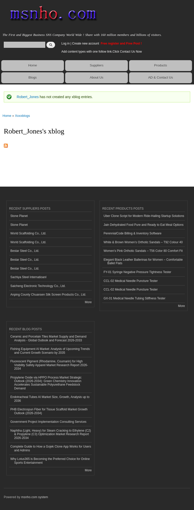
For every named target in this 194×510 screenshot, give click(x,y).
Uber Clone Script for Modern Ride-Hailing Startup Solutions (144, 216)
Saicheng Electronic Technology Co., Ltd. (37, 286)
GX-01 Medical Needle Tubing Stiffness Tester (134, 298)
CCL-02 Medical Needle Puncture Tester (131, 281)
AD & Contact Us (160, 77)
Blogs (33, 77)
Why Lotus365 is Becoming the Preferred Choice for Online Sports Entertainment (50, 460)
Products (160, 65)
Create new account (86, 43)
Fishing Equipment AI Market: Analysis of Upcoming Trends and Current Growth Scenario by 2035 (50, 350)
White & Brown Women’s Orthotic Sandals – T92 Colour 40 (143, 242)
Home (32, 65)
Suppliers (96, 65)
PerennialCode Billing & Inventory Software (132, 233)
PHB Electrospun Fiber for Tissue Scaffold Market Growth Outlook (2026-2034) (49, 411)
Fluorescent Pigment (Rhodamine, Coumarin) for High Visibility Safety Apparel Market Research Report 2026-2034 (49, 365)
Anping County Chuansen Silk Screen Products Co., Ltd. (48, 294)
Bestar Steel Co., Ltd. (24, 251)
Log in (65, 43)
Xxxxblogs (22, 116)
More (88, 302)
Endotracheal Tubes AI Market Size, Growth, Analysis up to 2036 (49, 398)
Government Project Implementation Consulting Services (48, 422)
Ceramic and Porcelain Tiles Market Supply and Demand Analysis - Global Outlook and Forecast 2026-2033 (48, 338)
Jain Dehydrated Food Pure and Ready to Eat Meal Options (143, 225)
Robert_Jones (28, 97)
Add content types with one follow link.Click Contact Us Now (101, 51)
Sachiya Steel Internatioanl (28, 277)
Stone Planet (19, 216)
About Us (96, 77)
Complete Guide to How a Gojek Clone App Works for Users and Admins (50, 448)
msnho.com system (34, 497)
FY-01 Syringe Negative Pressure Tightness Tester (137, 272)
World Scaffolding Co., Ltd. (28, 233)
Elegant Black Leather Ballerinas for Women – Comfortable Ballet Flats (143, 261)
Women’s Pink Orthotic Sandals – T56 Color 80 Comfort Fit (143, 251)
